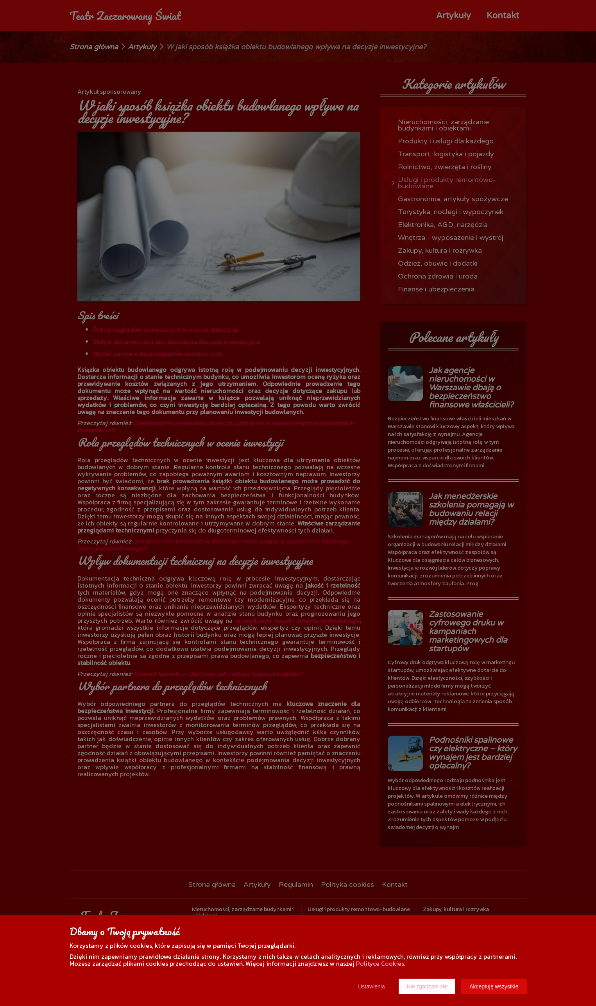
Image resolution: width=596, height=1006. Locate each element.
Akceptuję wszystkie (493, 986)
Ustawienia (371, 986)
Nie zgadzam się (427, 986)
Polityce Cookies (380, 963)
